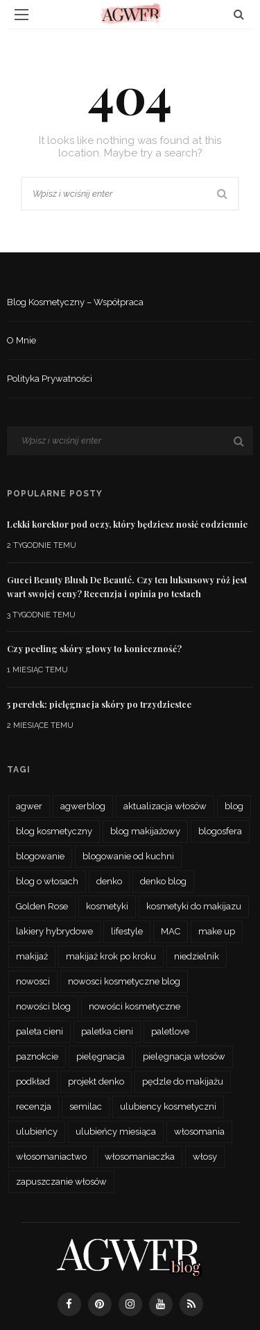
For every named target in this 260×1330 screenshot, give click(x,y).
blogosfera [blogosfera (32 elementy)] (220, 831)
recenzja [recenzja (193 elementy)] (33, 1106)
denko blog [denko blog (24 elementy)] (163, 881)
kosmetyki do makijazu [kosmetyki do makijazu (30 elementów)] (193, 906)
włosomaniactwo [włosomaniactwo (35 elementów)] (51, 1156)
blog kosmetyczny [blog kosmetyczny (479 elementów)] (54, 831)
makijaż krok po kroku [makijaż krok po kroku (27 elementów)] (111, 956)
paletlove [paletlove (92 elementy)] (170, 1031)
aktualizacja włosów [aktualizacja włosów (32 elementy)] (165, 806)
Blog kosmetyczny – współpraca (75, 302)
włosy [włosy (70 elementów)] (205, 1156)
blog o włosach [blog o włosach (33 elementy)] (47, 881)
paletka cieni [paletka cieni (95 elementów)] (107, 1031)
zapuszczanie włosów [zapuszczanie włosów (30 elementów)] (61, 1181)
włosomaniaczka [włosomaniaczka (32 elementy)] (140, 1156)
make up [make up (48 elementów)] (216, 931)
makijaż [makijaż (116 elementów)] (32, 956)
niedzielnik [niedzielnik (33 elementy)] (196, 956)
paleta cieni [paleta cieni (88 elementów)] (39, 1031)
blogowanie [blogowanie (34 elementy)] (40, 856)
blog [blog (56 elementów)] (234, 806)
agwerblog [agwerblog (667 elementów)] (82, 806)
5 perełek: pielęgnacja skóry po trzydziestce (99, 704)
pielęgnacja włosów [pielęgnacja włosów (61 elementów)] (184, 1056)
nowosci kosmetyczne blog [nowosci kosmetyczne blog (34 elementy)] (124, 981)
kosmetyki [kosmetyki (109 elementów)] (107, 906)
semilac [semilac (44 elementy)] (85, 1106)
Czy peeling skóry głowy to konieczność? (94, 648)
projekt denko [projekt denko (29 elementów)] (96, 1081)
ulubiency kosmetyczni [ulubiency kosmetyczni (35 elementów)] (168, 1106)
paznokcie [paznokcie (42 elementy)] (37, 1056)
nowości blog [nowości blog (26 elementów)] (43, 1006)
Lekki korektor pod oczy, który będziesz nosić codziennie (127, 524)
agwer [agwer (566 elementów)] (29, 806)
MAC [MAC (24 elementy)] (170, 931)
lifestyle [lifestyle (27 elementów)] (127, 931)
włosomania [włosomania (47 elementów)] (199, 1131)
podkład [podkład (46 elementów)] (33, 1081)
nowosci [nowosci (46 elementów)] (33, 981)
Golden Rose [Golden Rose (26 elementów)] (42, 906)
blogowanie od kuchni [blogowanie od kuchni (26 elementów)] (128, 856)
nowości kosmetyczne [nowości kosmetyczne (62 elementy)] (134, 1006)
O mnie (21, 340)
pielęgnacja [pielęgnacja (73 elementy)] (100, 1056)
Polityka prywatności (49, 378)
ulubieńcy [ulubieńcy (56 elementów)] (37, 1131)
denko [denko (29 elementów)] (109, 881)
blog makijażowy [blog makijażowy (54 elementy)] (145, 831)
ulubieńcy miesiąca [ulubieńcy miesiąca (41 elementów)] (116, 1131)
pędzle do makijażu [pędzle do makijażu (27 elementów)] (182, 1081)
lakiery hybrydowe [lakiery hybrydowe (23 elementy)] (54, 931)
